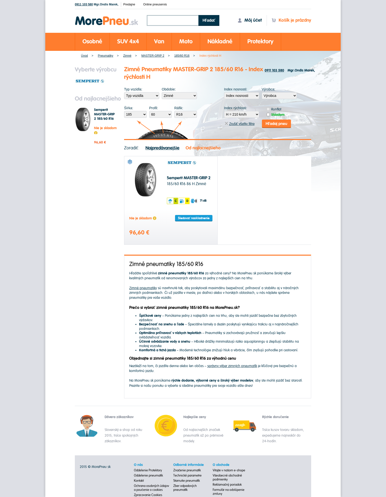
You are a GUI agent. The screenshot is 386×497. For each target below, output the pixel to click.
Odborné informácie (188, 465)
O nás (138, 465)
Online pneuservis (155, 4)
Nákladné (220, 41)
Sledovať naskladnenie (193, 218)
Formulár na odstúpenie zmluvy (228, 492)
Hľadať (209, 20)
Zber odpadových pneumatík (185, 488)
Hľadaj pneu (276, 123)
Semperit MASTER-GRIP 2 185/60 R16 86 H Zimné (104, 116)
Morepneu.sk (107, 17)
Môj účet (250, 20)
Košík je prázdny (291, 20)
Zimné (127, 55)
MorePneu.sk (101, 467)
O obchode (221, 465)
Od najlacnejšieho (203, 148)
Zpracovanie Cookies (148, 495)
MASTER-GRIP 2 (152, 55)
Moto (186, 41)
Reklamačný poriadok (227, 485)
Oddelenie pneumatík (148, 476)
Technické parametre (187, 476)
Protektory (260, 41)
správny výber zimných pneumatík (232, 366)
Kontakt (139, 481)
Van (159, 41)
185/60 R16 (182, 55)
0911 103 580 (84, 4)
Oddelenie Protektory (148, 470)
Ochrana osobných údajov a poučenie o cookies (151, 488)
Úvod (84, 55)
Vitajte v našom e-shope (229, 470)
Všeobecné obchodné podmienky (227, 477)
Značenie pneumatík (187, 470)
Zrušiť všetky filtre (240, 124)
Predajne (129, 4)
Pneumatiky (105, 55)
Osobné (92, 41)
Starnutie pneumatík (186, 481)
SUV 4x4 (128, 41)
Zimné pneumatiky (143, 288)
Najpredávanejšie (162, 148)
